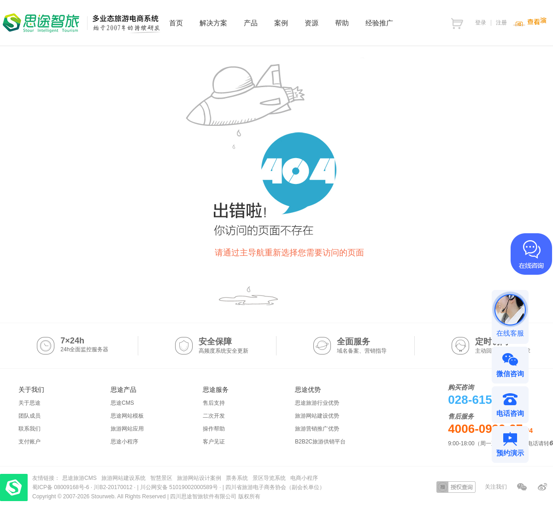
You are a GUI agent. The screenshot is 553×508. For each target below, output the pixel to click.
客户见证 (214, 441)
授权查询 (456, 487)
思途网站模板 (127, 416)
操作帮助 (214, 428)
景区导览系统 (269, 478)
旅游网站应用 (127, 428)
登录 (480, 22)
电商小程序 (304, 478)
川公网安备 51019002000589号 (179, 487)
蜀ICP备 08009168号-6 (61, 487)
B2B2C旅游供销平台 (320, 441)
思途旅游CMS (79, 478)
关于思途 (29, 403)
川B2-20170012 (114, 487)
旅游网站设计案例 (199, 478)
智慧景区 (161, 478)
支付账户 (29, 441)
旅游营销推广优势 (317, 428)
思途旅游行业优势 (317, 403)
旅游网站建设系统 (123, 478)
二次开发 (214, 416)
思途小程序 (124, 441)
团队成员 (29, 416)
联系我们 (29, 428)
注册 (501, 22)
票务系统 (237, 478)
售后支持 (214, 403)
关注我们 (496, 487)
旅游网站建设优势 (317, 416)
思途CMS (122, 403)
